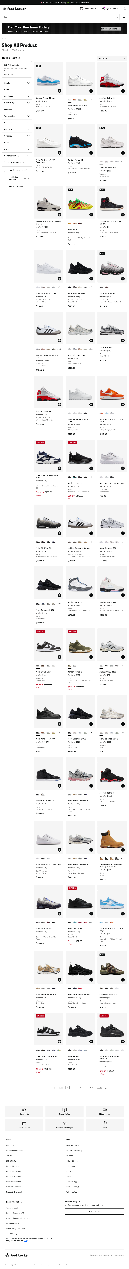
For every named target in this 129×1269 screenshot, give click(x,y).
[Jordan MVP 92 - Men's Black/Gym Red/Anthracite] (85, 477)
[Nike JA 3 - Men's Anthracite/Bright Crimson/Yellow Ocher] (80, 223)
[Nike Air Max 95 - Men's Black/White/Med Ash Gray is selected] (38, 542)
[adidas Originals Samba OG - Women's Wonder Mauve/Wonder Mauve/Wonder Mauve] (43, 349)
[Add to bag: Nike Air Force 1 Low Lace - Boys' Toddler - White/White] (123, 468)
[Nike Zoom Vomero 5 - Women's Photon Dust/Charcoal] (80, 794)
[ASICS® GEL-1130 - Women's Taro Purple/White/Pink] (90, 349)
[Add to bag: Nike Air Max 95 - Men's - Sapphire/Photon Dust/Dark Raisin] (59, 913)
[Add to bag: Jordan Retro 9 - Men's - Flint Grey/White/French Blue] (91, 595)
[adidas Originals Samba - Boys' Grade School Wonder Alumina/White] (80, 542)
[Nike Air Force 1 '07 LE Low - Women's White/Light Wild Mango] (75, 413)
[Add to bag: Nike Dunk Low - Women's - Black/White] (59, 657)
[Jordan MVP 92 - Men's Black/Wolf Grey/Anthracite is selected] (69, 477)
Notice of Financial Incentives (18, 1218)
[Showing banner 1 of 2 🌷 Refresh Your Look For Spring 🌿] (64, 2)
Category (16, 136)
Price (16, 149)
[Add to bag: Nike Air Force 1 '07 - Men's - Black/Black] (59, 724)
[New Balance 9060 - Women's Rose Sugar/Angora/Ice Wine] (75, 733)
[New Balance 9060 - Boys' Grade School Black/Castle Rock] (75, 287)
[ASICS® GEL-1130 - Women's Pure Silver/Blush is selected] (69, 349)
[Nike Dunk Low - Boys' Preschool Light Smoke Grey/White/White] (90, 922)
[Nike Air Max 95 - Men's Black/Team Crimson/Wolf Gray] (43, 542)
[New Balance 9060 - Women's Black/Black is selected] (69, 733)
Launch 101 (71, 1181)
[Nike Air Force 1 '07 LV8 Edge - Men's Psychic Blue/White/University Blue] (106, 413)
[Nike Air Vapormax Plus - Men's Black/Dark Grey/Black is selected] (69, 988)
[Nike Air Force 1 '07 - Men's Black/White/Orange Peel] (80, 100)
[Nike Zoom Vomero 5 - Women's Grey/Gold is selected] (38, 988)
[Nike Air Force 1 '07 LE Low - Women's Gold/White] (80, 413)
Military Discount (72, 1161)
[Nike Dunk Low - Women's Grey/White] (53, 666)
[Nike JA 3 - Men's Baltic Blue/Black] (75, 223)
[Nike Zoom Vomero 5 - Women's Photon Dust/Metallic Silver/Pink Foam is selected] (69, 794)
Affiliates (9, 1156)
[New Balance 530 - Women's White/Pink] (106, 161)
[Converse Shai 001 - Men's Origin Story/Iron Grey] (112, 988)
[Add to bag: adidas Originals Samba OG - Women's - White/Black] (59, 340)
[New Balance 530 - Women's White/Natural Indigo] (117, 161)
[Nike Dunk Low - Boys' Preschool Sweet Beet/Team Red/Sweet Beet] (80, 922)
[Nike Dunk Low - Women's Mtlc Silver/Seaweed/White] (48, 666)
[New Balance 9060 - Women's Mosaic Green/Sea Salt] (85, 733)
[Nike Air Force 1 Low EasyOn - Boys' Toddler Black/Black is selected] (101, 1050)
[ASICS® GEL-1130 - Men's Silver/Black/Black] (106, 666)
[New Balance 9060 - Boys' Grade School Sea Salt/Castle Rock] (80, 287)
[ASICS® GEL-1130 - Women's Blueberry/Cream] (75, 349)
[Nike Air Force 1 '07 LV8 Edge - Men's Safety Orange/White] (112, 922)
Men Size (16, 109)
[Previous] (4, 2)
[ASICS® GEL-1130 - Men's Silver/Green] (112, 666)
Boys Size (16, 123)
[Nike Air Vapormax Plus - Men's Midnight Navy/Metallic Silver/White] (75, 988)
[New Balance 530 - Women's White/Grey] (112, 161)
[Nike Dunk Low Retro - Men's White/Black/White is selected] (38, 1050)
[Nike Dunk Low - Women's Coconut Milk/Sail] (43, 666)
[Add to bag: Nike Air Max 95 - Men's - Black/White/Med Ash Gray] (59, 533)
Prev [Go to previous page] (61, 1087)
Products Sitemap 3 (14, 1181)
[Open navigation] (124, 17)
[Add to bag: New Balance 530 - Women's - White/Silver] (123, 153)
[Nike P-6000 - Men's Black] (75, 1050)
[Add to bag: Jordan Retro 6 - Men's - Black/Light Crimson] (123, 786)
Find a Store (8, 74)
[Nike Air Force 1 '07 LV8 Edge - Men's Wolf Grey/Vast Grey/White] (112, 413)
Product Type (16, 103)
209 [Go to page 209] (91, 1087)
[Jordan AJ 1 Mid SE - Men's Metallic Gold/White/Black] (43, 794)
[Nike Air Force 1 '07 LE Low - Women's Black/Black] (85, 413)
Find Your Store (110, 29)
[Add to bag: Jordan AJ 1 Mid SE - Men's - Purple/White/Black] (59, 786)
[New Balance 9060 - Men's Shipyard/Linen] (53, 604)
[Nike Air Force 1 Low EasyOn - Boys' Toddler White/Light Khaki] (106, 1050)
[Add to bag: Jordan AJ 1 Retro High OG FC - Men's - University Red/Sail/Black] (123, 214)
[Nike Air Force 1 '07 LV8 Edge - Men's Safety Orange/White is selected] (101, 413)
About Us (10, 1145)
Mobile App (70, 1166)
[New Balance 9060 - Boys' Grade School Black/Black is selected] (69, 287)
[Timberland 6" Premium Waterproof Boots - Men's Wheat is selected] (101, 858)
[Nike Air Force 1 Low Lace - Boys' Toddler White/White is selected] (101, 477)
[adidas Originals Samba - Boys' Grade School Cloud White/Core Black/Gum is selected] (69, 542)
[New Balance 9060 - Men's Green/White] (48, 604)
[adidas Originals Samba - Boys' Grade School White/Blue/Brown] (85, 542)
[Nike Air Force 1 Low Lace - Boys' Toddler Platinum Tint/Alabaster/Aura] (106, 477)
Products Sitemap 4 (14, 1187)
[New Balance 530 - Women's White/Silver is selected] (101, 161)
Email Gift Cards (72, 1145)
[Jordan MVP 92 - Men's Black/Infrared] (80, 477)
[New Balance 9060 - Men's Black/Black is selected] (38, 604)
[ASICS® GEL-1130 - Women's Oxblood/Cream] (80, 349)
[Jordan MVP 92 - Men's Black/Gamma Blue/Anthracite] (75, 477)
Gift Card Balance (74, 1150)
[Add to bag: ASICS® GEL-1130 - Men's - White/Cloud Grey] (123, 657)
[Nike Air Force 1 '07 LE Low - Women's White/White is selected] (69, 413)
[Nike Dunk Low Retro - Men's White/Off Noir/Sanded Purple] (48, 1050)
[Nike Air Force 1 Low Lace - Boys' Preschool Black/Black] (43, 858)
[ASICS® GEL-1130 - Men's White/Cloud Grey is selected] (101, 666)
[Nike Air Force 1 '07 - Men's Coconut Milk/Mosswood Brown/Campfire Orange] (75, 100)
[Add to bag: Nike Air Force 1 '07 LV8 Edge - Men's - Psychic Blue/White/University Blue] (123, 913)
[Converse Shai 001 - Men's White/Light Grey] (117, 988)
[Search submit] (117, 17)
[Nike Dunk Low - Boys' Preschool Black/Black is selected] (69, 922)
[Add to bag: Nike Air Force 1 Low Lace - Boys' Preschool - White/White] (59, 850)
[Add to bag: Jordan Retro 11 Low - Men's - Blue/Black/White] (59, 91)
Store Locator (72, 1187)
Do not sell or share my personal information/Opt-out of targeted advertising (29, 1239)
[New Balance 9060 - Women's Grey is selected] (101, 733)
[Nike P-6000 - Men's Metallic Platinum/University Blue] (85, 1050)
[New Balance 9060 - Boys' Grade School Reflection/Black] (85, 287)
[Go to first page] (54, 1087)
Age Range (16, 96)
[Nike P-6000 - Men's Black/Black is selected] (69, 1050)
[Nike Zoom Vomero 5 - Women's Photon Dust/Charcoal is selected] (69, 858)
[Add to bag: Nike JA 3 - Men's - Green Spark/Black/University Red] (91, 214)
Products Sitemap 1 (14, 1171)
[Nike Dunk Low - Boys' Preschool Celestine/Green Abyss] (75, 922)
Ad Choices (11, 1234)
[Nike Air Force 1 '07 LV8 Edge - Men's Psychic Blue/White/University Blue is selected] (101, 922)
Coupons (69, 1156)
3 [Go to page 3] (80, 1087)
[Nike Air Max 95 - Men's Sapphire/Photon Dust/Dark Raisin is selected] (38, 922)
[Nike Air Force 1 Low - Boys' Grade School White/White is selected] (38, 287)
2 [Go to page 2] (73, 1087)
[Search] (61, 17)
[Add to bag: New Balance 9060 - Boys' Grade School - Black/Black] (91, 278)
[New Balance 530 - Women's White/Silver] (112, 542)
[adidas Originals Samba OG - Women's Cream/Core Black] (53, 349)
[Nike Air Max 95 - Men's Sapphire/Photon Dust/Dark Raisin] (53, 542)
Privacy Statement (15, 1213)
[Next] (124, 2)
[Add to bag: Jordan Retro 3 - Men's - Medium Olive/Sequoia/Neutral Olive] (91, 657)
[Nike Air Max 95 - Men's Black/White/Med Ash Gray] (43, 922)
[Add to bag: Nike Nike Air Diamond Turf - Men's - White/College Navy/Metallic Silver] (59, 468)
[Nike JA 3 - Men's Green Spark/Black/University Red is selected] (69, 223)
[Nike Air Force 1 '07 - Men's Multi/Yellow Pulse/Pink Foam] (85, 100)
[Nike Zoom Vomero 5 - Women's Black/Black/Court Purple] (85, 794)
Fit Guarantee (71, 1192)
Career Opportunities (14, 1150)
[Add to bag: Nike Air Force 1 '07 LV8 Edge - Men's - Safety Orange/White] (123, 404)
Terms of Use (12, 1208)
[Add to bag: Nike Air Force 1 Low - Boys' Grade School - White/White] (59, 278)
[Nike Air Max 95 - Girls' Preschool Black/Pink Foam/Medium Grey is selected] (101, 287)
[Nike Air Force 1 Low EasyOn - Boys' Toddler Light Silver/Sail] (112, 1050)
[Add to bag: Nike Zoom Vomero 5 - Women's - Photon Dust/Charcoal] (91, 850)
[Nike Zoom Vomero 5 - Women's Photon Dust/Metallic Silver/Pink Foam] (80, 858)
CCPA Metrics (12, 1223)
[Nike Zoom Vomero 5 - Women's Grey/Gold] (75, 794)
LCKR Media (11, 1161)
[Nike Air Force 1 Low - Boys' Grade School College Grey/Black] (43, 287)
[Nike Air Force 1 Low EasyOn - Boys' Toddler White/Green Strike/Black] (117, 1050)
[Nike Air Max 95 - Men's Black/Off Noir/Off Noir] (48, 542)
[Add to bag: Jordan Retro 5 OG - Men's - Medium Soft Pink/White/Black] (123, 595)
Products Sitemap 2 (14, 1176)
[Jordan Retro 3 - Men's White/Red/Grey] (75, 666)
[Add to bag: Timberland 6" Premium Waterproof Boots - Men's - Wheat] (123, 850)
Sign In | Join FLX (111, 8)
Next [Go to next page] (99, 1087)
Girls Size (16, 129)
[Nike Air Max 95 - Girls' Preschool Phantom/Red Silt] (106, 287)
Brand (16, 89)
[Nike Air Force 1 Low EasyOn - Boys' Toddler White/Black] (122, 1050)
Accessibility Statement (16, 1228)
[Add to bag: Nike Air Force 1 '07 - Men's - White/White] (91, 91)
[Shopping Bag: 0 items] (125, 8)
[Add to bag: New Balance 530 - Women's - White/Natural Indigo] (123, 533)
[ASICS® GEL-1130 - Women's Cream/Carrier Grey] (85, 349)
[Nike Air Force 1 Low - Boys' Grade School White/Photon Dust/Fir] (48, 287)
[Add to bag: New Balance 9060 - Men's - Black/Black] (59, 595)
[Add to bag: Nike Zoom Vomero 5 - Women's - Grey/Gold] (59, 980)
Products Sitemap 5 (14, 1192)
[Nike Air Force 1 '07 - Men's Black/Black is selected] (38, 733)
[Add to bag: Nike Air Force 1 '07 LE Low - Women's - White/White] (91, 404)
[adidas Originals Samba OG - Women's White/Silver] (48, 349)
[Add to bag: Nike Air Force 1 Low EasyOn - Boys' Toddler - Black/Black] (123, 1041)
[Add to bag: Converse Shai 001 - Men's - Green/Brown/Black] (123, 980)
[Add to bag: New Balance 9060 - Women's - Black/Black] (91, 724)
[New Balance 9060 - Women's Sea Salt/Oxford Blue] (80, 733)
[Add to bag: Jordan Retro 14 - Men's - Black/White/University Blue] (91, 153)
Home (4, 38)
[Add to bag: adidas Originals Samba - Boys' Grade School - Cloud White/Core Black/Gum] (91, 533)
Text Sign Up (71, 1171)
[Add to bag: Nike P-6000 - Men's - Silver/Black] (123, 340)
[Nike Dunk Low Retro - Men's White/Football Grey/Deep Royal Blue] (53, 1050)
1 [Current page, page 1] (67, 1087)
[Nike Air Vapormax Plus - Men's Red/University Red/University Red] (80, 988)
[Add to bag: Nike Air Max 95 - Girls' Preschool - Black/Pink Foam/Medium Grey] (123, 278)
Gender (16, 83)
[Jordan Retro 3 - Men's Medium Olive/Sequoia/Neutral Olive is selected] (69, 666)
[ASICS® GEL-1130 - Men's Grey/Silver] (117, 666)
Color (16, 142)
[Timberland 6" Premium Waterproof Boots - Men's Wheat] (112, 858)
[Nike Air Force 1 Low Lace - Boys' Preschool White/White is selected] (38, 858)
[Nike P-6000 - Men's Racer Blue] (80, 1050)
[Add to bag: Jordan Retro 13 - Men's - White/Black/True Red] (123, 91)
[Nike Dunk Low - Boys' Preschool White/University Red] (85, 922)
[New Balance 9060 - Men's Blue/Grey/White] (43, 604)
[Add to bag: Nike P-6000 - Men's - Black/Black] (91, 1041)
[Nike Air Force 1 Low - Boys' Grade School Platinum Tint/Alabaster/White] (53, 287)
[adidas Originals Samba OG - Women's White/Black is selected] (38, 349)
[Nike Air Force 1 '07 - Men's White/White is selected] (69, 100)
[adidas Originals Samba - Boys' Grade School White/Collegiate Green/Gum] (75, 542)
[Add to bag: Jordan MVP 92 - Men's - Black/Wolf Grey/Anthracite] (91, 468)
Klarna (68, 1176)
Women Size (16, 116)
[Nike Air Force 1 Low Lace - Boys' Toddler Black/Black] (112, 477)
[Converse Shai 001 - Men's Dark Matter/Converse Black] (106, 988)
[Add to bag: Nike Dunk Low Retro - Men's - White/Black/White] (59, 1041)
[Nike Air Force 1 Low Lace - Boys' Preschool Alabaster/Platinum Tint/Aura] (48, 858)
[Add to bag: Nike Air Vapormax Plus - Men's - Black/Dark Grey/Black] (91, 980)
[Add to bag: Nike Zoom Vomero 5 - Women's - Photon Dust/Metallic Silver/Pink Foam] (91, 786)
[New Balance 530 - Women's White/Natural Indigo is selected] (101, 542)
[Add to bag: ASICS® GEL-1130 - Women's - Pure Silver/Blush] (91, 340)
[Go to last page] (106, 1087)
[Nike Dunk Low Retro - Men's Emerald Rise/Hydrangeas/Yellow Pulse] (59, 1050)
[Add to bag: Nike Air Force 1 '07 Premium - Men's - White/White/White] (59, 153)
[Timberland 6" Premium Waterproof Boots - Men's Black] (106, 858)
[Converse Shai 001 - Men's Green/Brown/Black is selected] (101, 988)
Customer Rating (16, 156)
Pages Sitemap (12, 1166)
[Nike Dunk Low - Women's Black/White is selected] (38, 666)
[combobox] (61, 17)
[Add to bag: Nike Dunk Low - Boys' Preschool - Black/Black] (91, 913)
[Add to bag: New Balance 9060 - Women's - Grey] (123, 724)
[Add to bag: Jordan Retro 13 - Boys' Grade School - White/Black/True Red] (59, 404)
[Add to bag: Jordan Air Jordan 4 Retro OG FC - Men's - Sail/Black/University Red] (59, 214)
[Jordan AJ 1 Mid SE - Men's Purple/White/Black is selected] (38, 794)
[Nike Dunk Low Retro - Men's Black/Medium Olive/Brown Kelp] (43, 1050)
